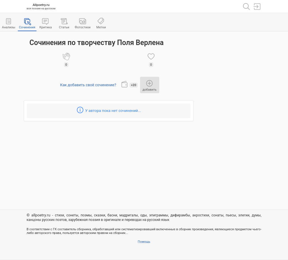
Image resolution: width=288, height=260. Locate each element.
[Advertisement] (230, 119)
